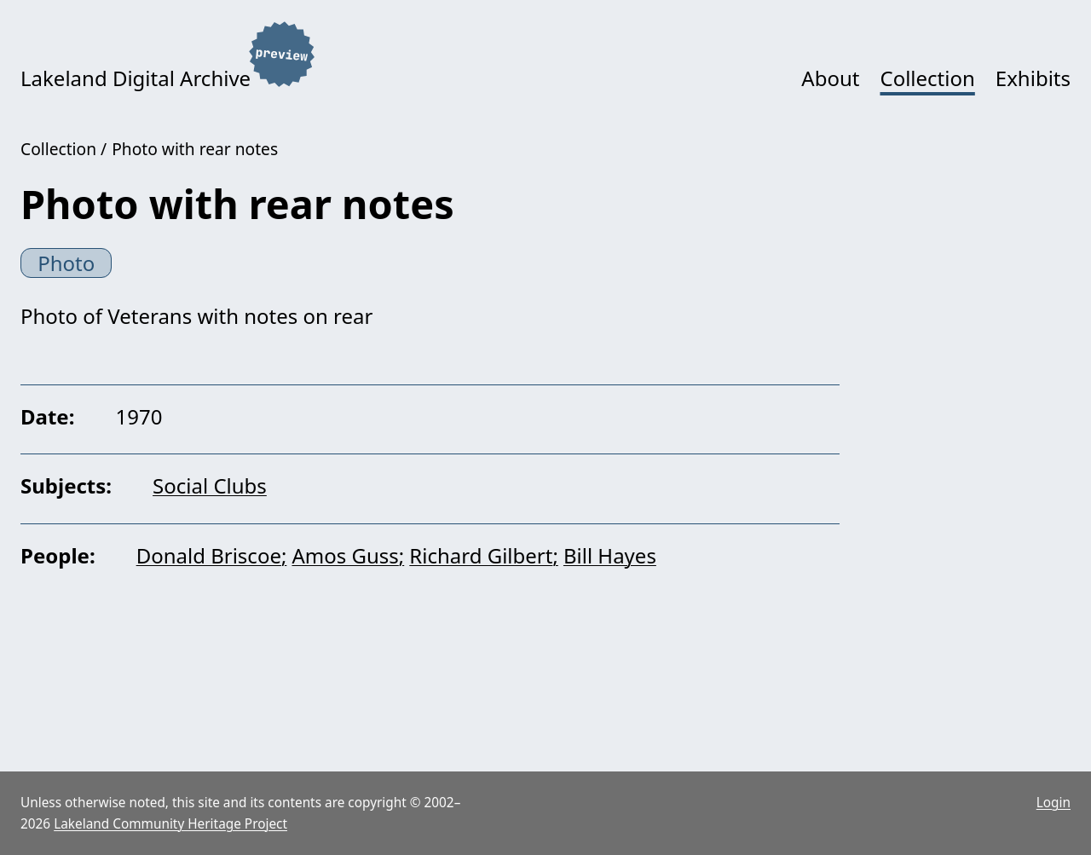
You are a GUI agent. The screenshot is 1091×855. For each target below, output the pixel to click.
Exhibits (1033, 78)
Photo (66, 263)
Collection (927, 78)
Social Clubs (210, 485)
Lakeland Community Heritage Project (170, 824)
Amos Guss (345, 555)
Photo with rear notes (195, 148)
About (830, 78)
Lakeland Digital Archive (135, 78)
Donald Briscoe (208, 555)
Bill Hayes (609, 555)
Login (1053, 803)
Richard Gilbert (480, 555)
